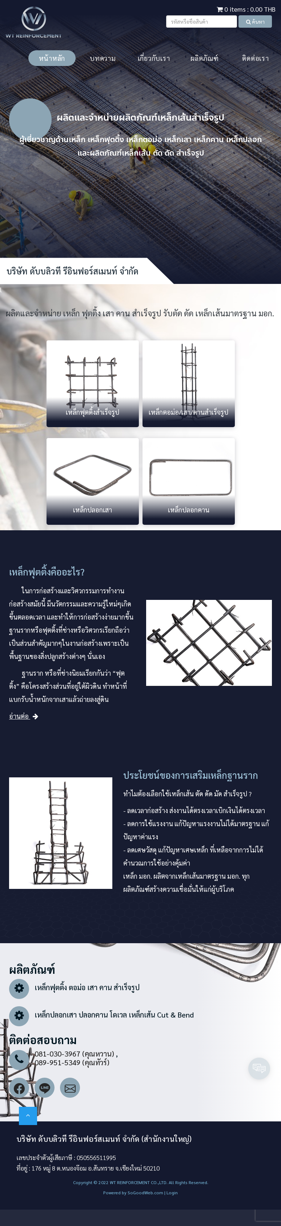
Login (172, 1192)
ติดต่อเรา (255, 58)
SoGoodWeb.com (145, 1192)
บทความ (103, 58)
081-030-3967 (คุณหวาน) (74, 1053)
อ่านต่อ (23, 716)
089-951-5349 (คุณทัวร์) (72, 1062)
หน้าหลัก (52, 58)
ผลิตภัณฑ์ (204, 58)
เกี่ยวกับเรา (154, 58)
